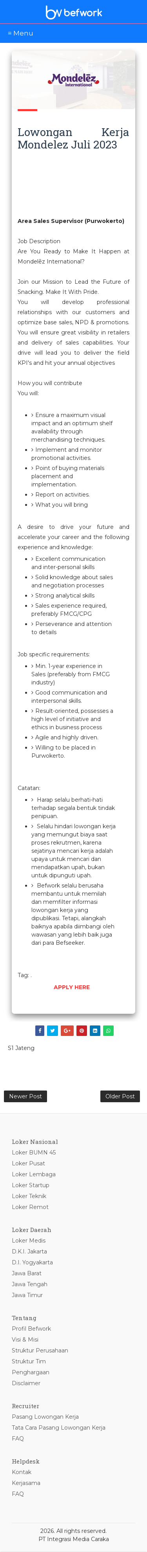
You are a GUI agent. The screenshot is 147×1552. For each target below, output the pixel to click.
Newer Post (25, 1096)
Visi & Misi (25, 1340)
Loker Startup (30, 1186)
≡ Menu (20, 33)
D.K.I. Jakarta (29, 1252)
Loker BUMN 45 (34, 1153)
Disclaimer (26, 1384)
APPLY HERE (72, 987)
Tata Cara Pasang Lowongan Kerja (58, 1428)
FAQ (18, 1439)
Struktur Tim (29, 1362)
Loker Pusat (28, 1164)
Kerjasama (26, 1483)
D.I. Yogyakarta (32, 1263)
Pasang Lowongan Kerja (45, 1417)
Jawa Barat (27, 1274)
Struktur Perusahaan (40, 1351)
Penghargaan (30, 1373)
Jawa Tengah (29, 1285)
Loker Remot (30, 1207)
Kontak (21, 1472)
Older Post (120, 1096)
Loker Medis (28, 1241)
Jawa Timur (27, 1295)
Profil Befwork (31, 1329)
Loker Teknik (29, 1196)
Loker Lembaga (34, 1175)
